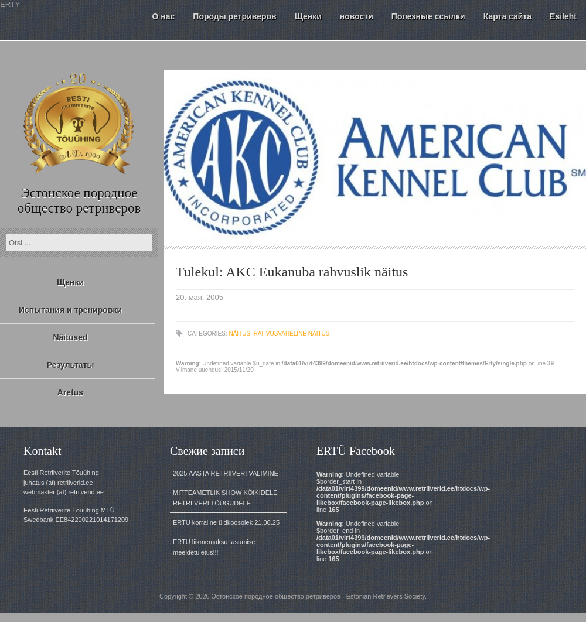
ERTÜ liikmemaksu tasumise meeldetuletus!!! (214, 547)
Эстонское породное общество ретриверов (79, 201)
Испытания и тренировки (70, 310)
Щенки (70, 282)
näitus (239, 333)
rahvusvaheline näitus (292, 333)
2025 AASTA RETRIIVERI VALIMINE (225, 473)
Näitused (70, 337)
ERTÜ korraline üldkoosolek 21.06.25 (226, 522)
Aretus (70, 392)
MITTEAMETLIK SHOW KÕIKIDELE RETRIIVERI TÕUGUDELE (225, 498)
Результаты (70, 365)
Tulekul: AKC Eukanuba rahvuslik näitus (292, 271)
